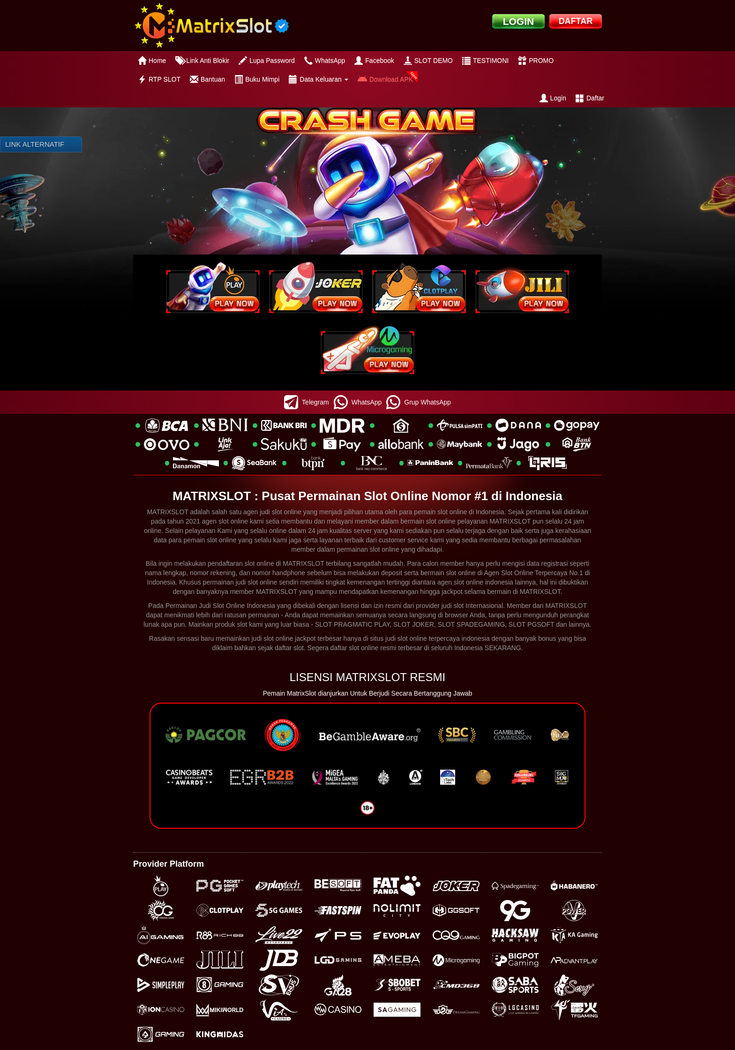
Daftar (590, 98)
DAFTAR (576, 21)
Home (152, 60)
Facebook (374, 60)
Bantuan (207, 79)
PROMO (536, 60)
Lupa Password (267, 60)
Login (553, 98)
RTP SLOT (159, 79)
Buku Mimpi (256, 79)
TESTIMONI (485, 60)
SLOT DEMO (428, 60)
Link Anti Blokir (202, 60)
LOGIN (518, 21)
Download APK (385, 79)
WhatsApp (324, 60)
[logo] (211, 25)
